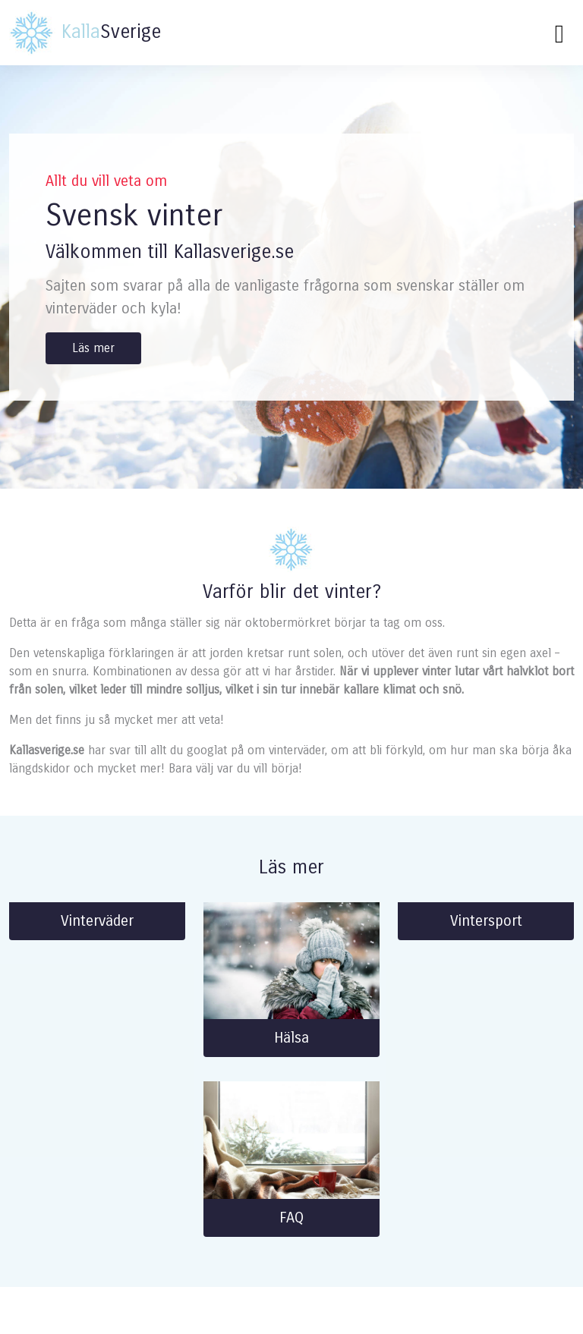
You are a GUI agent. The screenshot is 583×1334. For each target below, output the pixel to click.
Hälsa (291, 1037)
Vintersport (486, 921)
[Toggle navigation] (559, 33)
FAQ (291, 1217)
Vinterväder (97, 921)
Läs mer (93, 348)
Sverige (85, 32)
